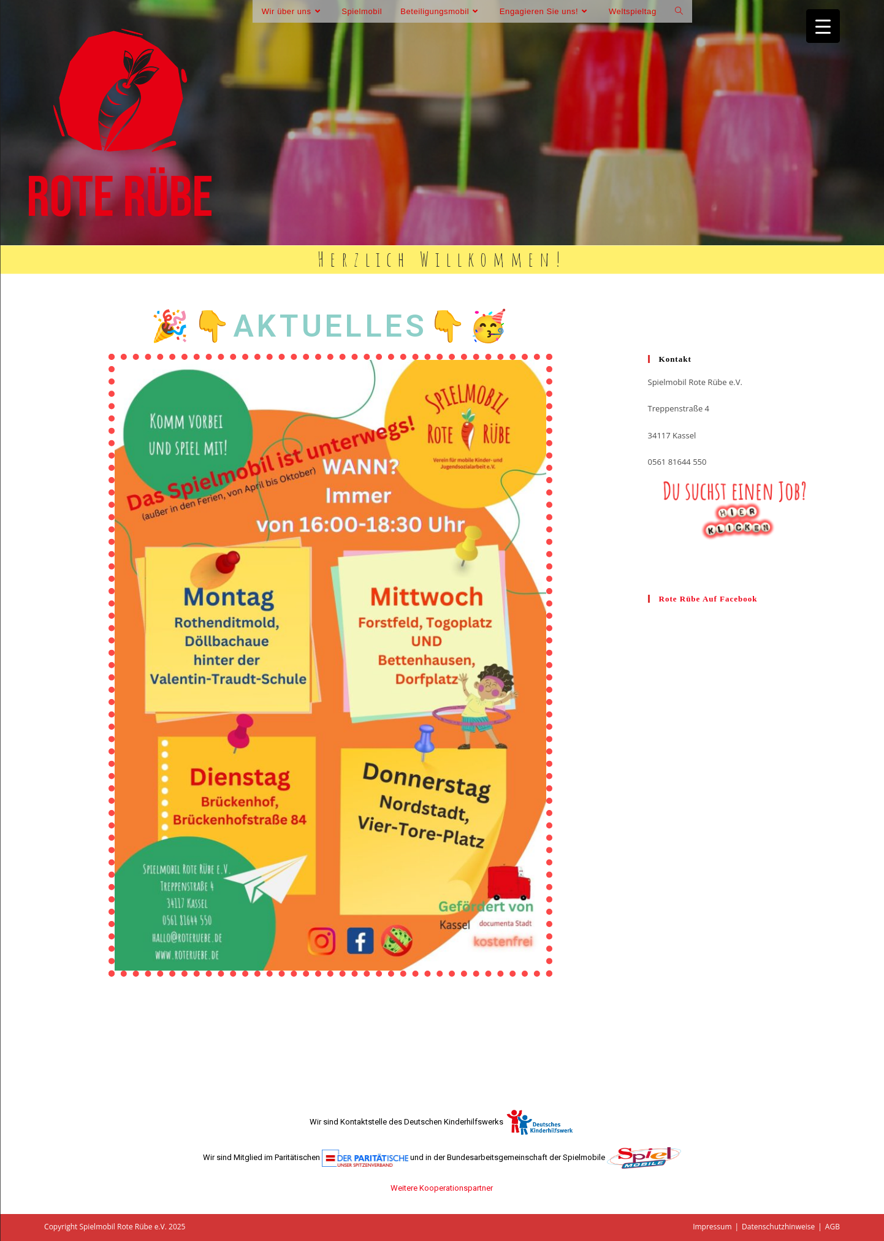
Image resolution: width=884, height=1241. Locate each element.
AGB (832, 1226)
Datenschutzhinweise (778, 1226)
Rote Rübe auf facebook (708, 598)
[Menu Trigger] (823, 26)
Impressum (712, 1226)
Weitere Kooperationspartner (442, 1188)
